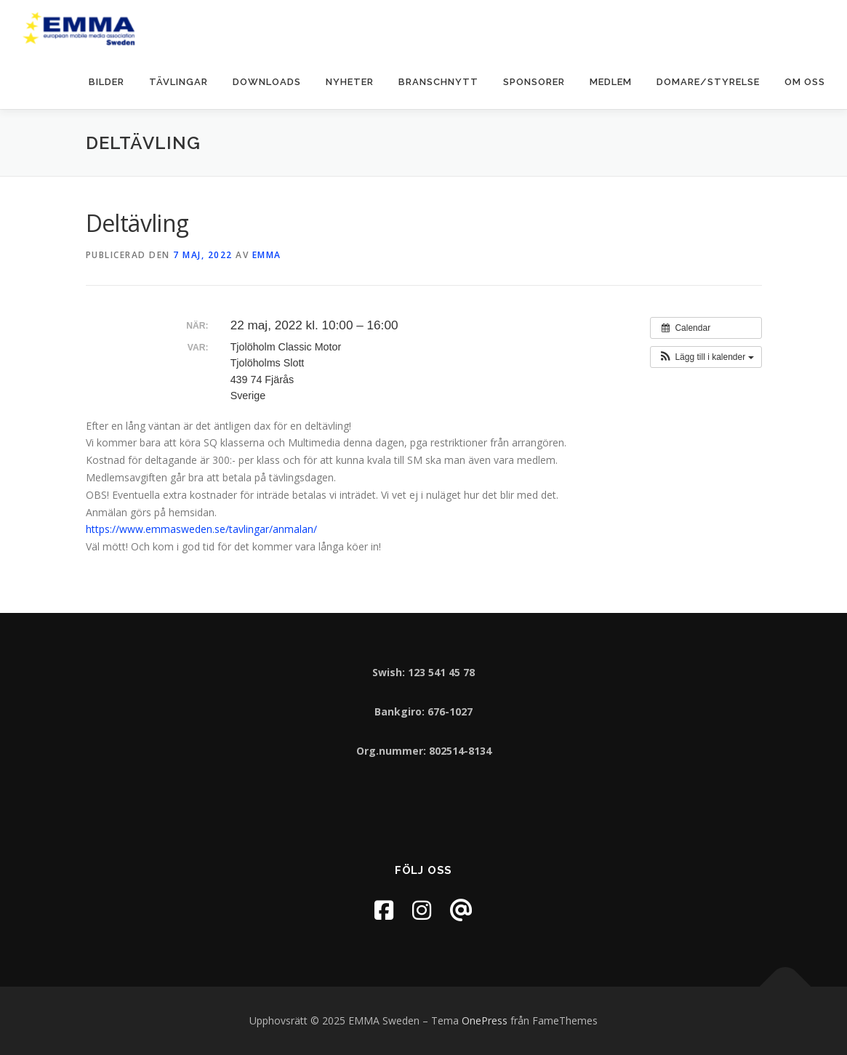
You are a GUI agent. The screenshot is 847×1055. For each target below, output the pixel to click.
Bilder (106, 81)
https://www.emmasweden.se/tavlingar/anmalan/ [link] (201, 529)
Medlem (611, 81)
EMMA (266, 255)
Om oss (804, 81)
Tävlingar (178, 81)
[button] (705, 357)
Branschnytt (438, 81)
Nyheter (350, 81)
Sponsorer (534, 81)
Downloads (267, 81)
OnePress (484, 1020)
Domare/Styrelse (708, 81)
